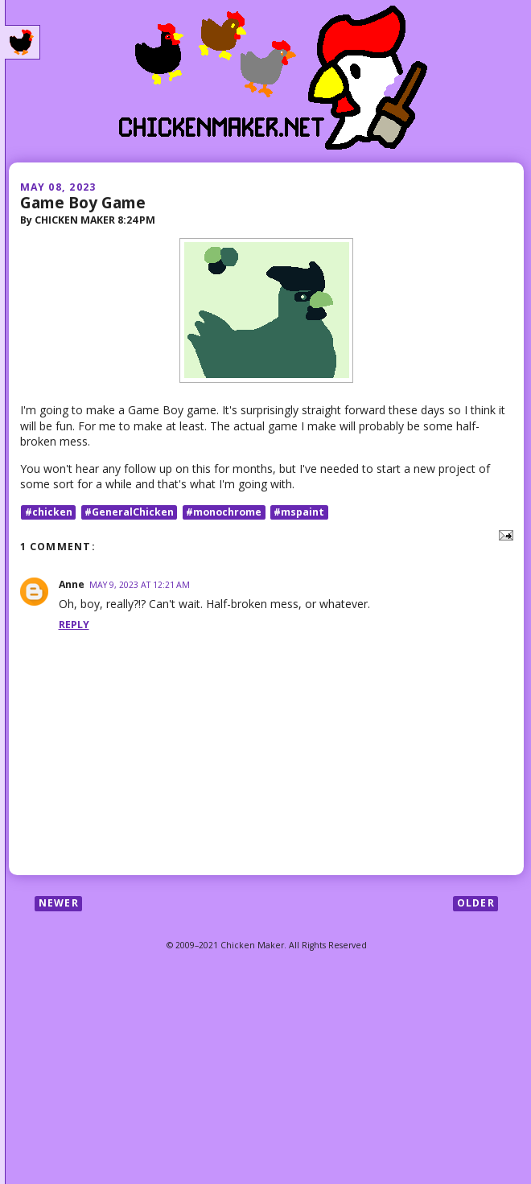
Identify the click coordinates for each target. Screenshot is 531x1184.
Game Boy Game (83, 202)
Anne (71, 584)
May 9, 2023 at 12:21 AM (139, 584)
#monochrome (223, 512)
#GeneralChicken (129, 512)
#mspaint (299, 512)
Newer (59, 903)
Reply (74, 624)
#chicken (48, 512)
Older (476, 903)
